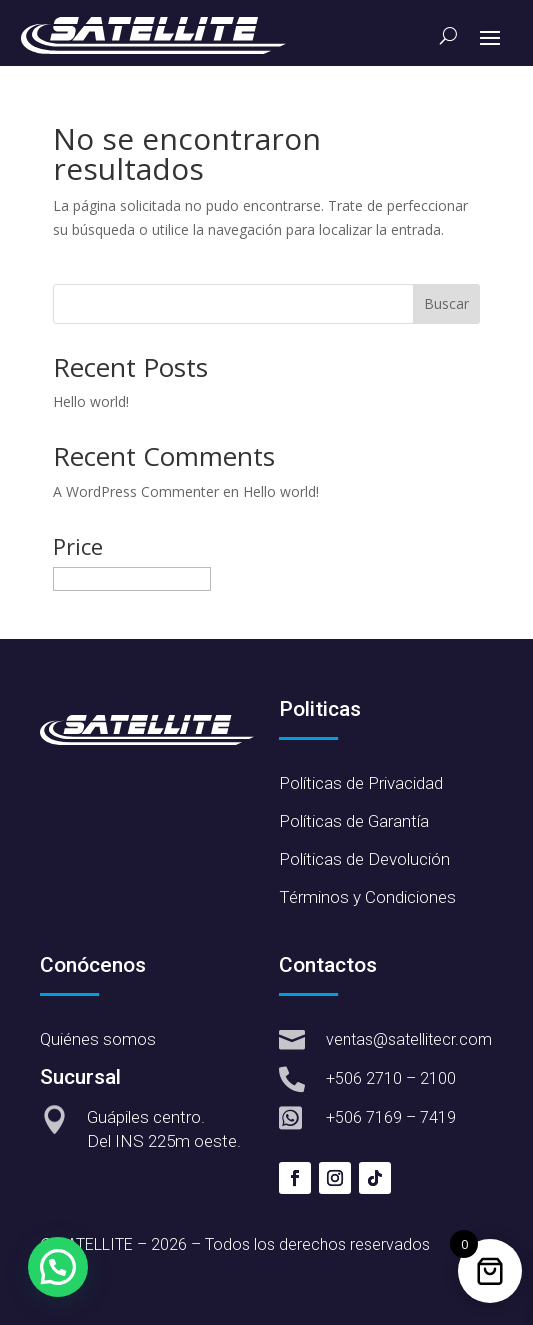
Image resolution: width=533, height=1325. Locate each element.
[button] (58, 1267)
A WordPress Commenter (136, 491)
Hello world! (91, 401)
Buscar (446, 303)
